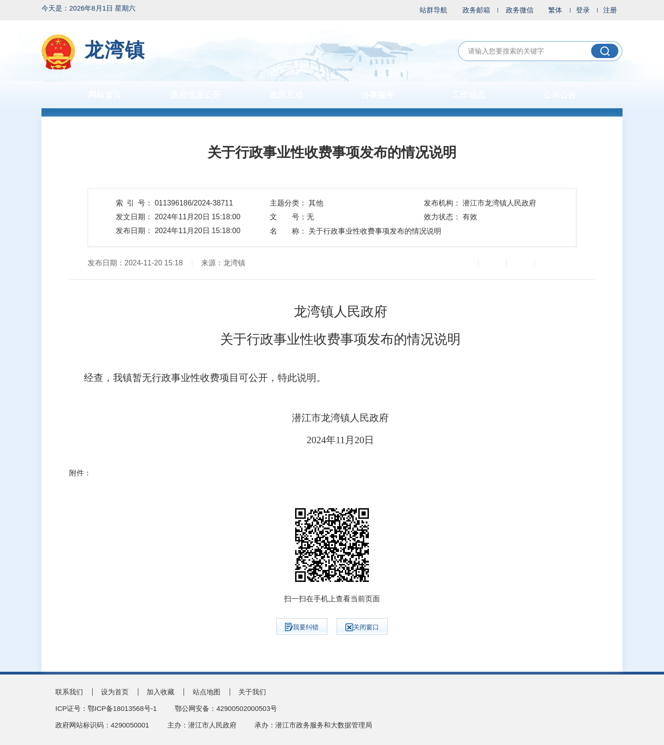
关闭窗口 (362, 627)
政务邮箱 (476, 10)
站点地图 (206, 692)
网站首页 (104, 95)
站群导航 (433, 10)
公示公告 (559, 95)
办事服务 (377, 95)
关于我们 (252, 692)
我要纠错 (302, 627)
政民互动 (286, 95)
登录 (583, 10)
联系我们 (69, 692)
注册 (610, 10)
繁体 (555, 10)
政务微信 (520, 10)
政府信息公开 (195, 95)
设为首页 (115, 692)
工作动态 (468, 95)
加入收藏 (160, 692)
